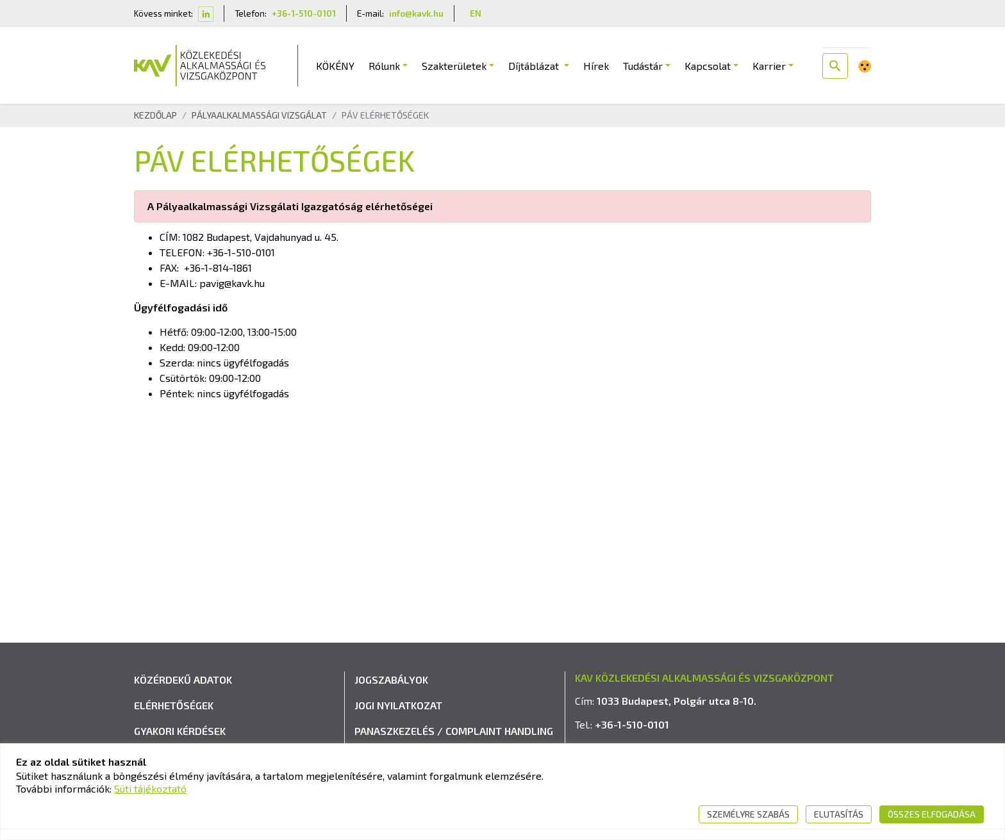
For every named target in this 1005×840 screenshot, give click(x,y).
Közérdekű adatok (183, 679)
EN (475, 13)
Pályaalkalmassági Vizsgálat (259, 115)
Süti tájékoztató (150, 788)
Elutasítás (838, 814)
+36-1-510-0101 (304, 13)
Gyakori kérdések (180, 731)
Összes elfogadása (932, 814)
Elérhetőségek (173, 705)
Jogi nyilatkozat (398, 705)
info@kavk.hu (416, 13)
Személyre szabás (748, 814)
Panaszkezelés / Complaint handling (453, 731)
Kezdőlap (155, 115)
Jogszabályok (391, 679)
